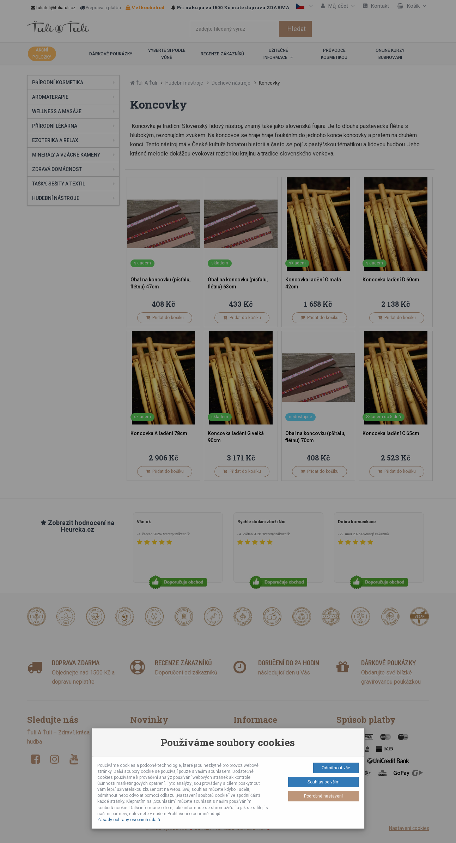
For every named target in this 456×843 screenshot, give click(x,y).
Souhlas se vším (324, 782)
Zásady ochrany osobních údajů (128, 819)
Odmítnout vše (336, 767)
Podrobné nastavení (323, 796)
